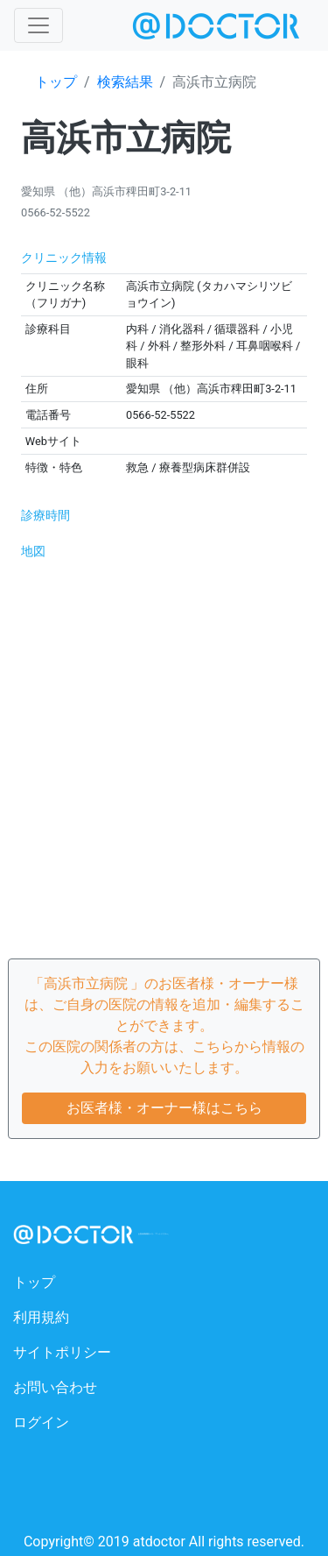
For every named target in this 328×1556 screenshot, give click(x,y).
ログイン (41, 1422)
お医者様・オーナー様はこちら (164, 1108)
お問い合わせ (55, 1387)
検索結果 (125, 82)
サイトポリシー (62, 1352)
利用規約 (41, 1317)
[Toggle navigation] (38, 25)
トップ (56, 82)
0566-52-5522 (55, 212)
